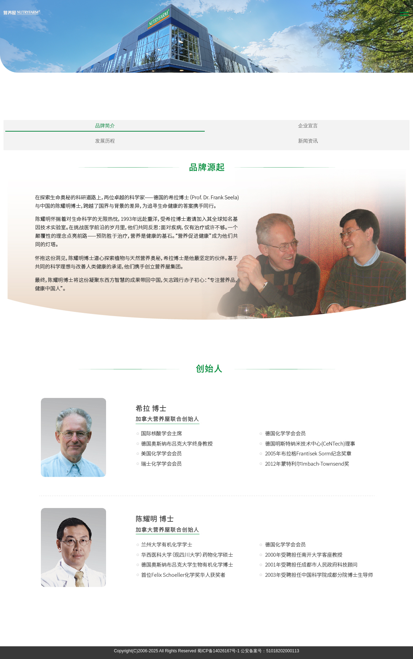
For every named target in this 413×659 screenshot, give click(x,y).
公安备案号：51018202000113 (270, 650)
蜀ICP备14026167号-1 (218, 650)
